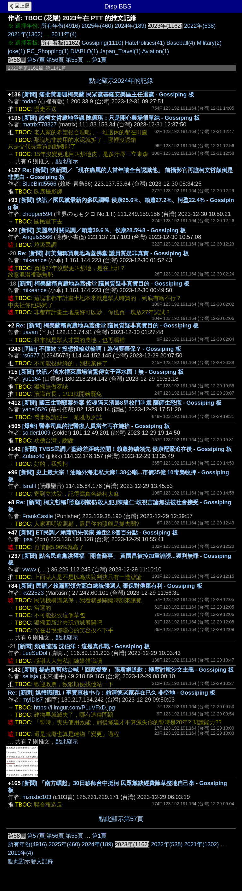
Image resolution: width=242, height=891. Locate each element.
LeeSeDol (34, 653)
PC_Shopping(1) (48, 51)
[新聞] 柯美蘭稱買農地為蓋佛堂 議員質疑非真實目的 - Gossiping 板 (103, 284)
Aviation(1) (155, 51)
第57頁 (36, 60)
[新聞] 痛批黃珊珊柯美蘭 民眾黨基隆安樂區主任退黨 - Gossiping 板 (108, 94)
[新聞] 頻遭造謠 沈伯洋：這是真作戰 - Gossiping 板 (84, 646)
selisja (30, 676)
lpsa (27, 539)
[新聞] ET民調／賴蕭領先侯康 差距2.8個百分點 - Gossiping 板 (98, 532)
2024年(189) (130, 26)
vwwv (29, 569)
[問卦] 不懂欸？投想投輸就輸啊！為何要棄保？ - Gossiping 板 (101, 349)
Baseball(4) (180, 43)
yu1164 (31, 379)
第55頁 (74, 60)
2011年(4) (64, 34)
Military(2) (209, 43)
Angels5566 (37, 237)
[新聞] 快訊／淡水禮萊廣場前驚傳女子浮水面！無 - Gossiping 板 (101, 372)
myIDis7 (32, 700)
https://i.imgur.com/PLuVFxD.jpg (74, 707)
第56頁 (55, 60)
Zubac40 (33, 456)
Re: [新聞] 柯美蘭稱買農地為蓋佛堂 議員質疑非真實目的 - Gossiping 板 (107, 325)
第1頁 (99, 60)
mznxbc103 (36, 797)
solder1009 (36, 433)
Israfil (29, 486)
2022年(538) (200, 26)
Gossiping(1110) (102, 43)
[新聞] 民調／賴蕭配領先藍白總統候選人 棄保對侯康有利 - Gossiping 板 (110, 586)
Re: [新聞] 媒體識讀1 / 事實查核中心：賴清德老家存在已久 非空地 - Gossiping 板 (111, 693)
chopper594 (37, 214)
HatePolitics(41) (145, 43)
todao (29, 101)
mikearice (34, 260)
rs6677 (31, 355)
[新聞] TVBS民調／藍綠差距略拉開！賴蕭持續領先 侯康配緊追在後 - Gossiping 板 (127, 449)
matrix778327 (39, 124)
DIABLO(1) (84, 51)
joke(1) (16, 51)
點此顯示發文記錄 (30, 861)
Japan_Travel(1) (120, 51)
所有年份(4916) (60, 26)
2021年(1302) (25, 34)
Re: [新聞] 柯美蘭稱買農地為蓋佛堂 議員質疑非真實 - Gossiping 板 (103, 253)
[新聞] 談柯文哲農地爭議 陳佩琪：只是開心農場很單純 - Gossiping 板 (111, 118)
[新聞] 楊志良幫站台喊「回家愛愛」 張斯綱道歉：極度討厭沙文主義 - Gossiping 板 (128, 670)
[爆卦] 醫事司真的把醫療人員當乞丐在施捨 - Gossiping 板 (96, 426)
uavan (30, 332)
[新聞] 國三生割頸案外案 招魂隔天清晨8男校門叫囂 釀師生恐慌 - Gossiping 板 (122, 403)
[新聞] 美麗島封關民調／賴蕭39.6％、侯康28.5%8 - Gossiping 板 (102, 230)
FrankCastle (37, 516)
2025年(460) (97, 26)
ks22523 (33, 593)
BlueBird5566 (39, 184)
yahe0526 (34, 409)
